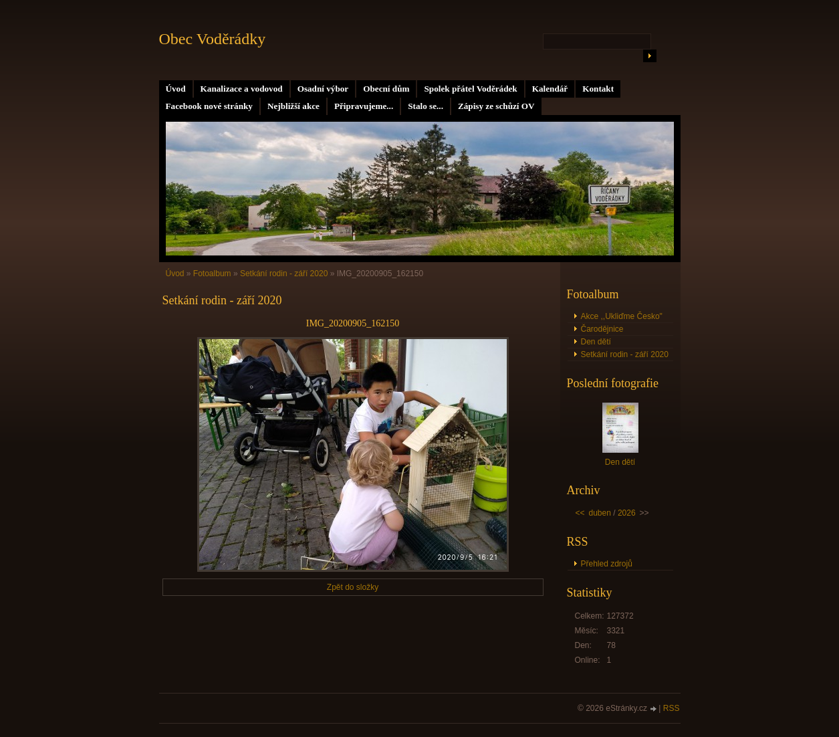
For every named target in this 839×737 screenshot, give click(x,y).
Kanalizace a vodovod (242, 89)
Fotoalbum (212, 273)
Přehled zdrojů (606, 563)
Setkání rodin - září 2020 (284, 273)
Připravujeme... (363, 106)
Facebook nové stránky (209, 106)
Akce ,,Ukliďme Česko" (622, 316)
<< (580, 513)
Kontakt (598, 89)
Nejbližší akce (293, 106)
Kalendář (550, 89)
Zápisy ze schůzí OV (496, 106)
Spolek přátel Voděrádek (470, 89)
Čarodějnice (602, 329)
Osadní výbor (323, 89)
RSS (671, 708)
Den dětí (596, 341)
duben (600, 513)
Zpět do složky (352, 587)
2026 (627, 513)
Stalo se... (425, 106)
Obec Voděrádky (212, 38)
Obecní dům (386, 89)
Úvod (176, 89)
